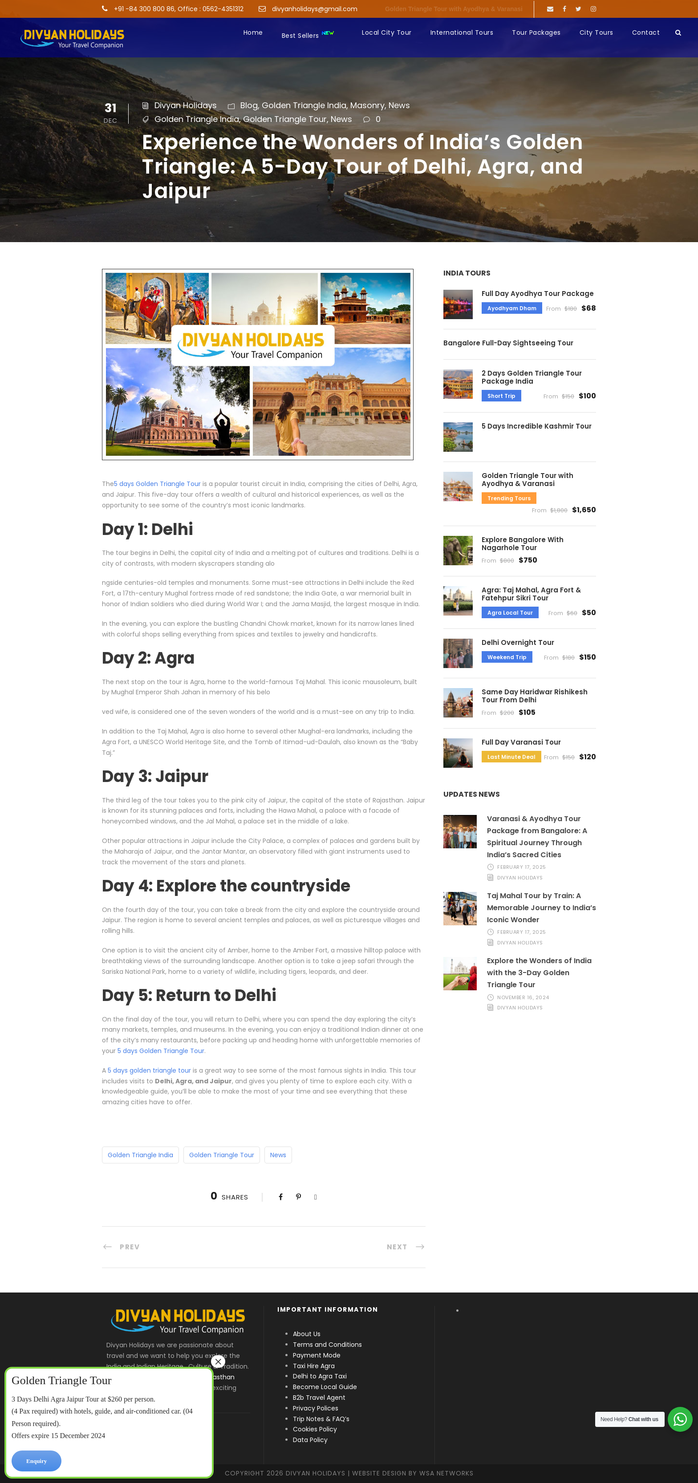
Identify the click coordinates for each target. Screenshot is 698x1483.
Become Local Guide (325, 1386)
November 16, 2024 (523, 997)
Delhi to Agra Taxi (321, 1376)
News (399, 105)
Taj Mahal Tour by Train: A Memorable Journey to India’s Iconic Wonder (541, 908)
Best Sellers (308, 35)
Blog (249, 105)
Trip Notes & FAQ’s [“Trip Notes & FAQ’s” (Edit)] (321, 1418)
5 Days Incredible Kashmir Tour (537, 426)
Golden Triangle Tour (285, 119)
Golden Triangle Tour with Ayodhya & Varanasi (454, 8)
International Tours (462, 32)
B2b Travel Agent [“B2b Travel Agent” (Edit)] (319, 1397)
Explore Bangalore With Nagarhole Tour (523, 543)
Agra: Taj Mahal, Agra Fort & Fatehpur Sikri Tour (531, 594)
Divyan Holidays (185, 105)
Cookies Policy (315, 1429)
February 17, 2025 (521, 867)
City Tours (596, 32)
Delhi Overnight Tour (518, 642)
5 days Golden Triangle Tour (157, 483)
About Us (307, 1333)
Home (253, 32)
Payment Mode (317, 1355)
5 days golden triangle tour (149, 1070)
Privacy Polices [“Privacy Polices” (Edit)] (315, 1408)
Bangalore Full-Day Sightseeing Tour (508, 343)
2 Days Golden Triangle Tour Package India (532, 377)
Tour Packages (536, 32)
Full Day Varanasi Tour (521, 742)
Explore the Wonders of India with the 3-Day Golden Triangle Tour (539, 973)
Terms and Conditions (327, 1344)
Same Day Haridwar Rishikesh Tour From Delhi (535, 696)
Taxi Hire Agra (314, 1365)
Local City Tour (387, 32)
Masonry (367, 105)
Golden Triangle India (304, 105)
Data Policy (310, 1439)
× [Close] (218, 1361)
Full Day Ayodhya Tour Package (538, 293)
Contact (646, 32)
